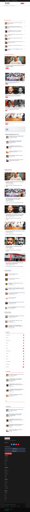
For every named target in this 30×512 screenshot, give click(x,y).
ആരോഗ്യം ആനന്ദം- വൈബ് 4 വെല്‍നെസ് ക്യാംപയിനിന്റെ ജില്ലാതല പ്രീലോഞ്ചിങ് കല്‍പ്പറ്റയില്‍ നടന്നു (15, 27)
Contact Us (6, 482)
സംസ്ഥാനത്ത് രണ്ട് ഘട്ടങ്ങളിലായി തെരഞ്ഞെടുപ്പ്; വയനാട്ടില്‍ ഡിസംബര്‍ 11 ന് (16, 293)
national (15, 353)
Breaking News (15, 335)
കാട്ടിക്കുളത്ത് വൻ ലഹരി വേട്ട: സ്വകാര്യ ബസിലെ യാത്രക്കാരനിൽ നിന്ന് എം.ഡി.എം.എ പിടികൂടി (15, 31)
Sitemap (18, 506)
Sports (15, 359)
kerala (15, 348)
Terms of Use (6, 488)
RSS (5, 500)
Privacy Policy (7, 506)
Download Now (8, 453)
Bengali (6, 497)
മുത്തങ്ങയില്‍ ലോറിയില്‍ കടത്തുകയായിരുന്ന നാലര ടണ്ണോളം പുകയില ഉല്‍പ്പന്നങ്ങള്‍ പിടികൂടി (13, 109)
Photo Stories (6, 460)
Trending (6, 459)
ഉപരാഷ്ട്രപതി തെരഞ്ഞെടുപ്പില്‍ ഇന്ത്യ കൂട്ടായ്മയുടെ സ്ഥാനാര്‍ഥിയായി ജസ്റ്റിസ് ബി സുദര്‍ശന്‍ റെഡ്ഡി (15, 326)
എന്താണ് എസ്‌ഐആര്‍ (12, 297)
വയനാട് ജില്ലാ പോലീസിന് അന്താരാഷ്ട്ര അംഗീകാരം (15, 45)
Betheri (6, 469)
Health (15, 343)
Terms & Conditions (13, 506)
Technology (15, 364)
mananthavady (15, 351)
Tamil (5, 495)
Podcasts (6, 465)
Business (15, 337)
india (15, 345)
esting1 (6, 475)
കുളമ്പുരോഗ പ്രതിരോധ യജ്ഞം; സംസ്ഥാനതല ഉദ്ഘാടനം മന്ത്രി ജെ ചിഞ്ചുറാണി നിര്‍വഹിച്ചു (16, 288)
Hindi (5, 494)
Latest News (6, 457)
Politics (15, 356)
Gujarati (6, 498)
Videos (5, 462)
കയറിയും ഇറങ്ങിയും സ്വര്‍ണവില (14, 278)
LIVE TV (22, 3)
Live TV (6, 463)
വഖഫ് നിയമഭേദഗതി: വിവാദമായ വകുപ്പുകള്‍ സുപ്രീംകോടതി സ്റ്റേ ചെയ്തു (16, 316)
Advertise (6, 485)
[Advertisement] (15, 12)
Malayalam (6, 492)
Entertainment (15, 340)
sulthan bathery (15, 361)
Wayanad (15, 367)
